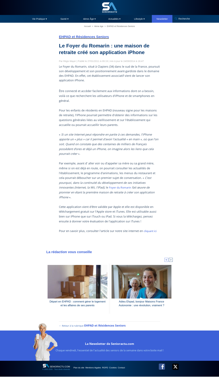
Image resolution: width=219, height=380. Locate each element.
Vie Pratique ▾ (39, 18)
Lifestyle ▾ (139, 18)
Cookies (125, 370)
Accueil (87, 26)
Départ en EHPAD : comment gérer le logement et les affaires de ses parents (77, 303)
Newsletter (162, 18)
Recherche (184, 18)
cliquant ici (151, 231)
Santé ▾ (65, 18)
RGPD (113, 370)
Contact (136, 370)
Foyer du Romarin (121, 187)
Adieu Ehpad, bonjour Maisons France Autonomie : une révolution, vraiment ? (141, 303)
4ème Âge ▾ (89, 18)
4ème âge (98, 26)
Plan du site (81, 370)
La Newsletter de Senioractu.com (109, 346)
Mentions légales (98, 370)
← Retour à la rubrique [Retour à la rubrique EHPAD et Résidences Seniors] (92, 328)
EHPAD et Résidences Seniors (121, 26)
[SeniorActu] (109, 7)
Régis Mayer (70, 61)
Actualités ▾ (114, 18)
